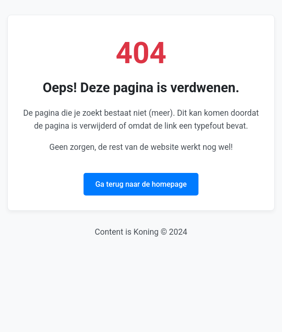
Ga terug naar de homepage (140, 184)
